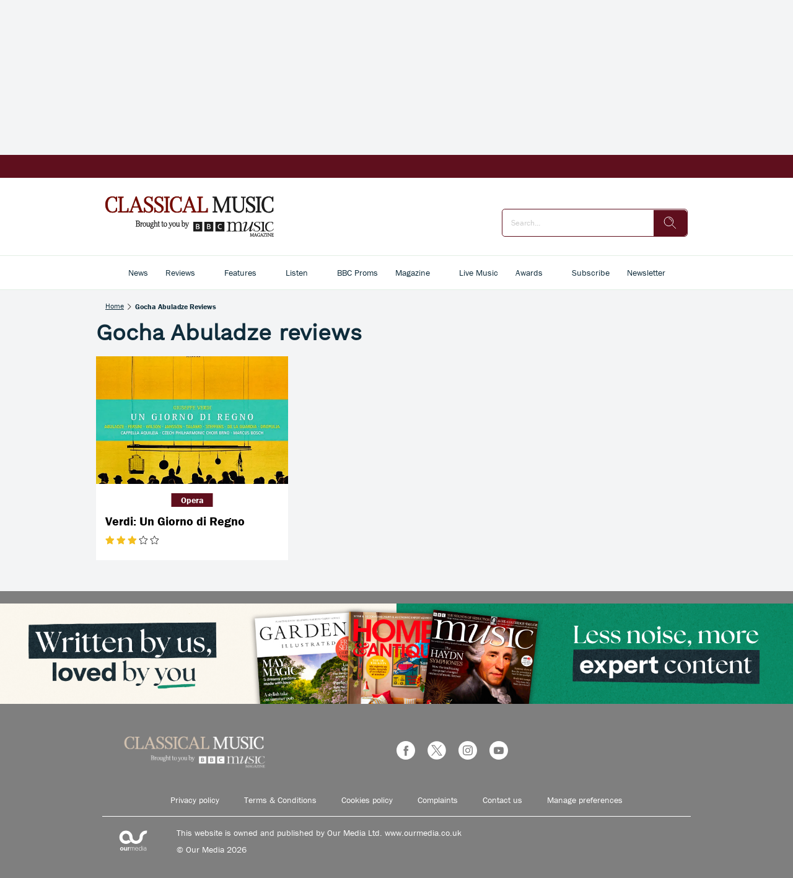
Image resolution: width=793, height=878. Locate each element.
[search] (670, 223)
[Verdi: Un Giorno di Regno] (192, 420)
